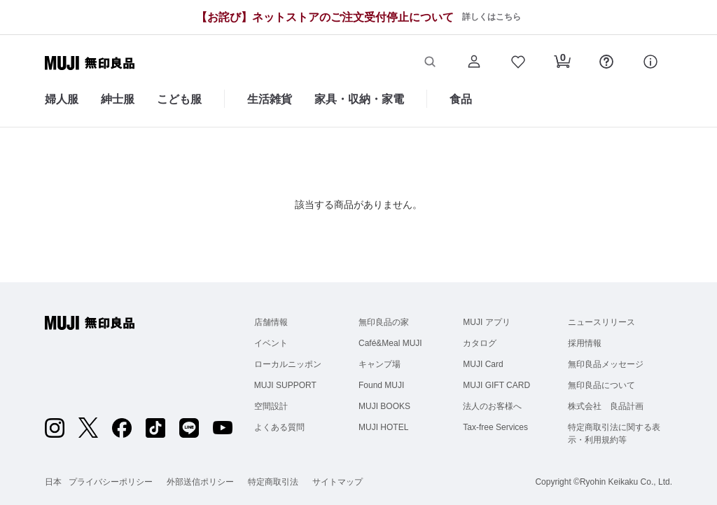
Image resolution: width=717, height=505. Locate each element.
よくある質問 (279, 427)
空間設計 (271, 406)
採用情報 (584, 343)
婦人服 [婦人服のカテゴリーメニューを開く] (61, 99)
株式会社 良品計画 (605, 406)
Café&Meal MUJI (390, 343)
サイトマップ (337, 482)
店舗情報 (271, 322)
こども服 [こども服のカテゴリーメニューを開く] (179, 99)
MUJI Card (483, 364)
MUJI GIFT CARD (496, 385)
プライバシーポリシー (111, 482)
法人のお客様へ (492, 406)
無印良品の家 (383, 322)
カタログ (479, 343)
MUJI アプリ (486, 322)
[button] (430, 63)
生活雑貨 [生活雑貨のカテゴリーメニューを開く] (269, 99)
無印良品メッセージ (605, 364)
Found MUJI (381, 385)
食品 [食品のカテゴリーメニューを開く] (461, 99)
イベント (271, 343)
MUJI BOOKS (384, 406)
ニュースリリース (601, 322)
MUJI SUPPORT (285, 385)
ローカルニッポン (287, 364)
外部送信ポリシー (200, 482)
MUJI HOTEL (383, 427)
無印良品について (601, 385)
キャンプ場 (379, 364)
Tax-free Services (495, 427)
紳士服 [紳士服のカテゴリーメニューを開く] (117, 99)
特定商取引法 (273, 482)
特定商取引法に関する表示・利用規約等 (614, 433)
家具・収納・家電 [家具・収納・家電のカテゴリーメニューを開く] (359, 99)
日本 (53, 482)
